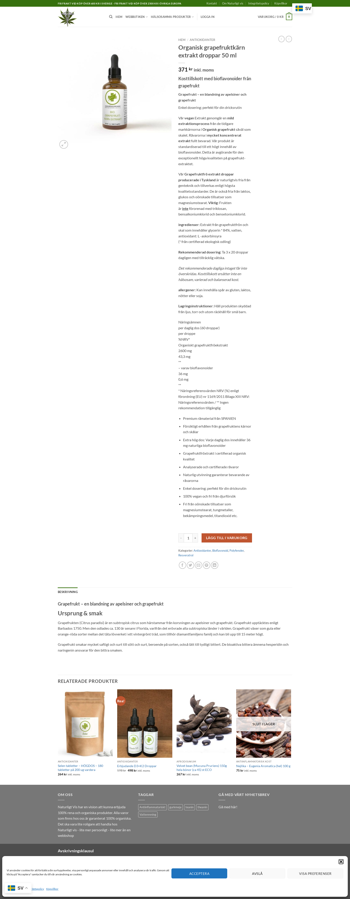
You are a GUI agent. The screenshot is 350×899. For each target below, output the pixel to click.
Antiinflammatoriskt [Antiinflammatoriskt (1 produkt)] (152, 807)
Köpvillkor (52, 889)
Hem (119, 17)
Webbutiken (136, 17)
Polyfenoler (236, 550)
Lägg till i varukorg (227, 538)
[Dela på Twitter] (190, 565)
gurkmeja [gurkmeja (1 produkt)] (175, 807)
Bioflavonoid (220, 550)
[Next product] (281, 39)
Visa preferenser (315, 874)
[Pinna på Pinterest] (206, 565)
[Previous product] (289, 39)
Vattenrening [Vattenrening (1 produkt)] (148, 814)
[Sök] (110, 17)
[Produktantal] (188, 537)
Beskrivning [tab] (68, 592)
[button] (341, 861)
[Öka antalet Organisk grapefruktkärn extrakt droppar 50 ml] (195, 537)
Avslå (257, 874)
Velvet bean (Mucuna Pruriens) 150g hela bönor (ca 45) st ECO (202, 768)
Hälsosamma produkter (172, 17)
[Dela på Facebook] (182, 565)
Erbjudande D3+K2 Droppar (137, 766)
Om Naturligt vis (232, 3)
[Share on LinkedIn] (214, 565)
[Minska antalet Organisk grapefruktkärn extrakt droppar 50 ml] (181, 537)
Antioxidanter (202, 40)
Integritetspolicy (34, 889)
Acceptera (199, 874)
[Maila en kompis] (198, 565)
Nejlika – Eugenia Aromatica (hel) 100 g (263, 766)
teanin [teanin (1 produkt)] (189, 807)
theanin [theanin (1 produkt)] (202, 807)
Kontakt (211, 3)
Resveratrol (185, 555)
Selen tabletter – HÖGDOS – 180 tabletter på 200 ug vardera (80, 768)
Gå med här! (228, 807)
